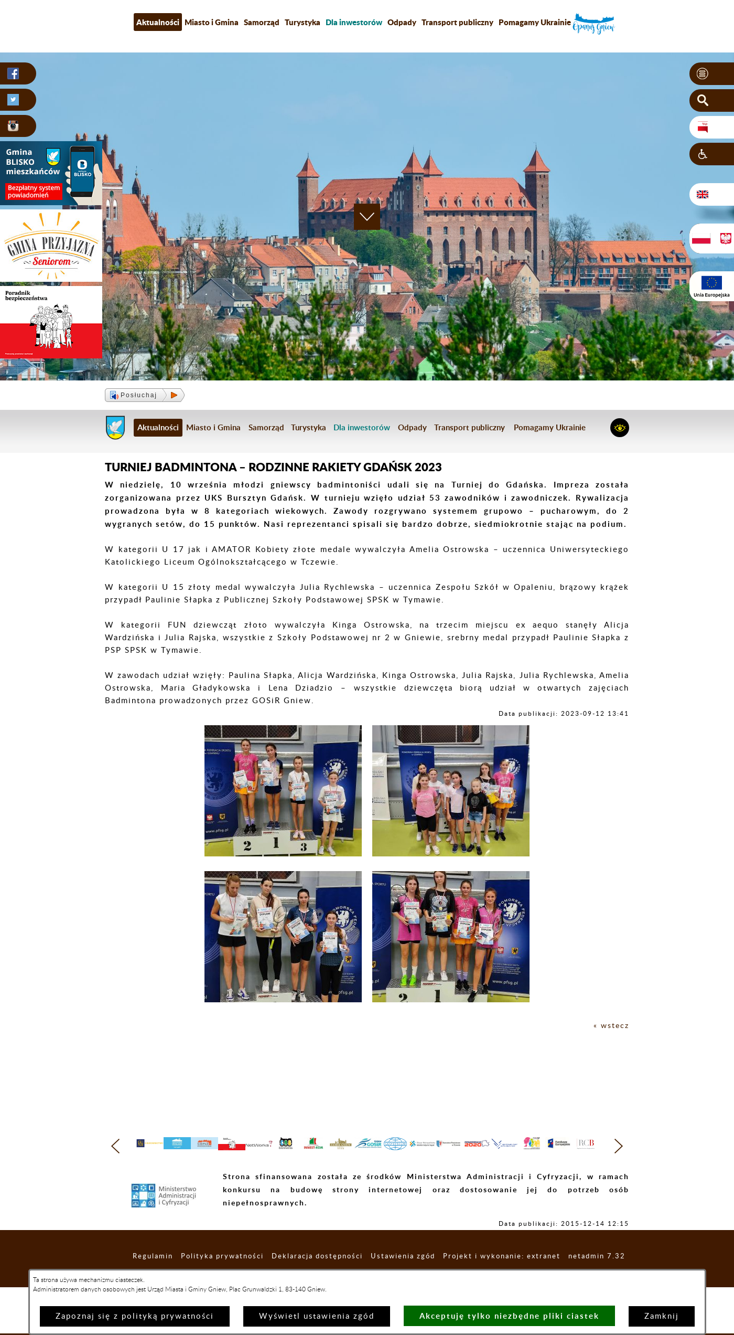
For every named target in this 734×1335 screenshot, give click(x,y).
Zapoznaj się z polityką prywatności (135, 1316)
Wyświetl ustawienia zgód (316, 1316)
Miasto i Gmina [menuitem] (212, 22)
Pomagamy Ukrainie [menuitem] (535, 22)
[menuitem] (354, 22)
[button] (711, 73)
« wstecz (610, 1026)
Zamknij (661, 1316)
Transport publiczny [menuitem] (457, 22)
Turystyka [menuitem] (302, 22)
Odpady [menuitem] (401, 22)
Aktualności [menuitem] (157, 22)
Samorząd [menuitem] (261, 22)
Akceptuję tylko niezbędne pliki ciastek (509, 1315)
